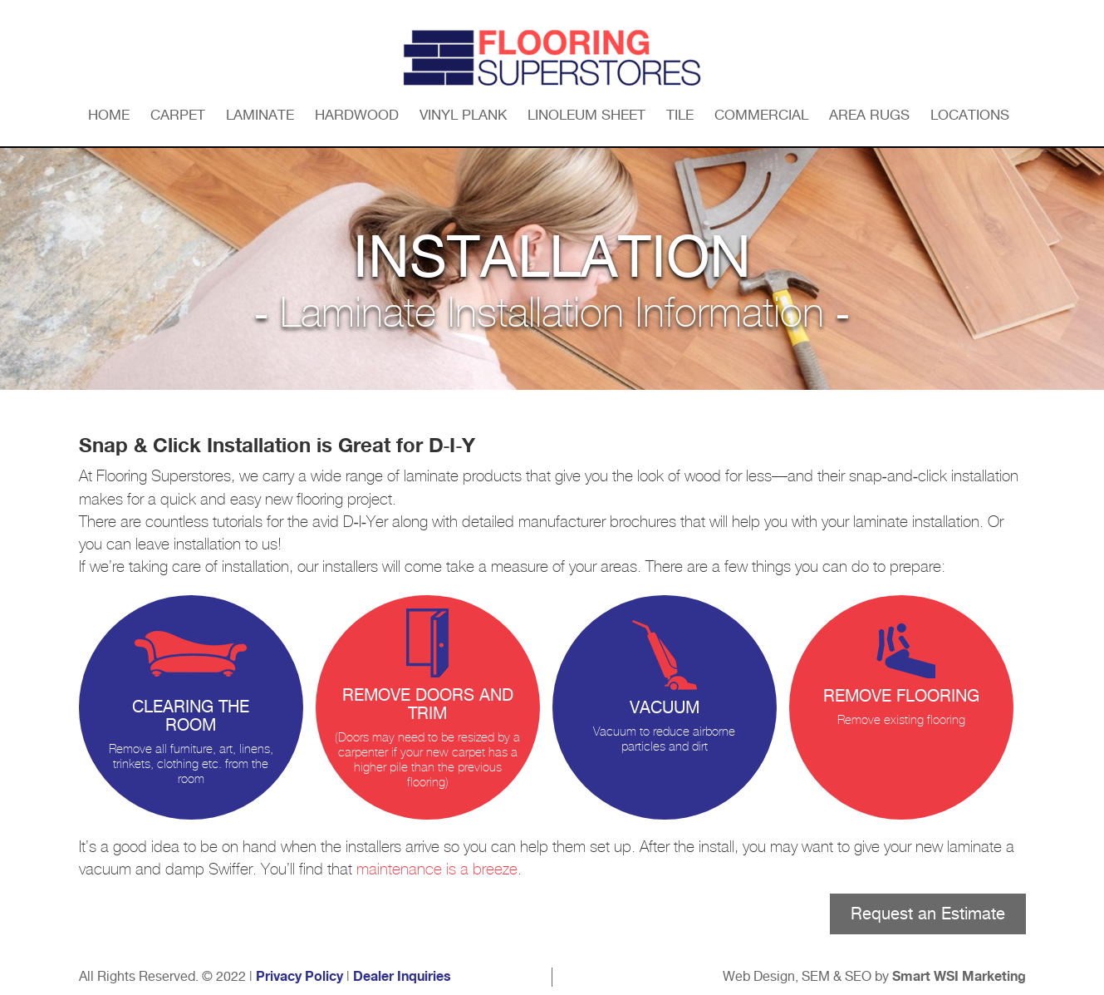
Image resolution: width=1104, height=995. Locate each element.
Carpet (177, 114)
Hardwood (357, 114)
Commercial (761, 114)
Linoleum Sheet (586, 114)
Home (109, 114)
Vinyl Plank (463, 114)
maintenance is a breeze (437, 870)
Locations (969, 114)
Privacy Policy (299, 976)
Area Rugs (869, 114)
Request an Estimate (928, 914)
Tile (680, 114)
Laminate (260, 114)
